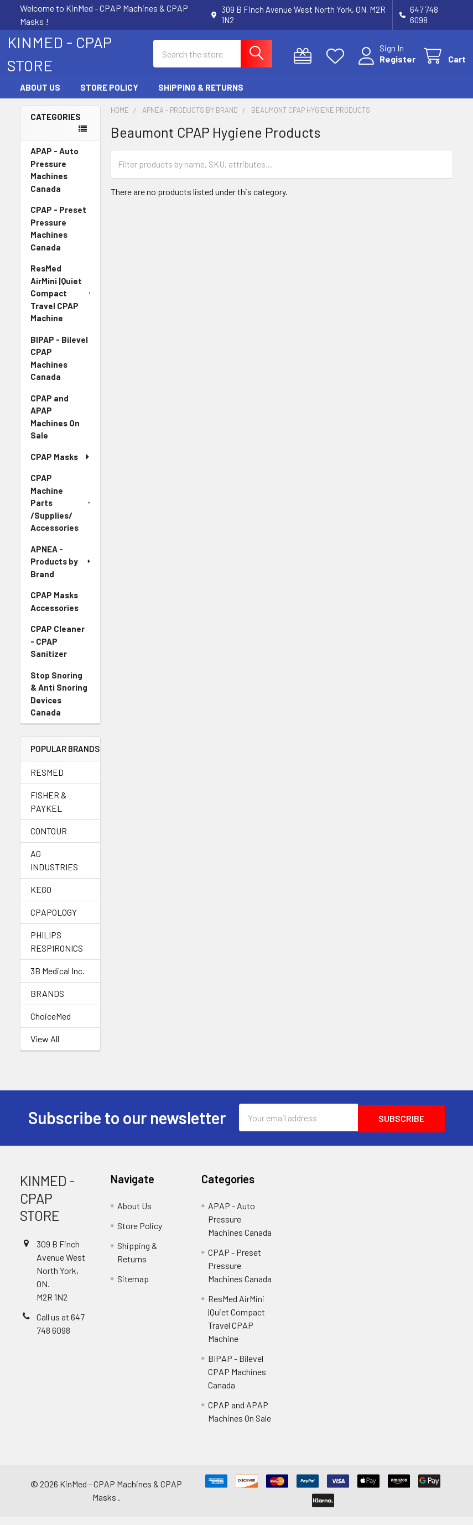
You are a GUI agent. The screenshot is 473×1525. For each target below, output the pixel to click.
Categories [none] (55, 126)
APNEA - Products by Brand (61, 570)
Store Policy (109, 97)
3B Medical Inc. (57, 980)
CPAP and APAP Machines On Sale (55, 426)
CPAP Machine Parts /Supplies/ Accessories (61, 512)
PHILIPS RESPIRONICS (56, 951)
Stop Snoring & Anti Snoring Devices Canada (58, 703)
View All (44, 1048)
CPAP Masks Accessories (54, 610)
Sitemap (133, 1287)
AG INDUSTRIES (54, 869)
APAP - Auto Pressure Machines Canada (54, 179)
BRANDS (47, 1002)
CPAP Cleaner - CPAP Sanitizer (57, 650)
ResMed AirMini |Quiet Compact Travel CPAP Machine (61, 302)
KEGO (40, 899)
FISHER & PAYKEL (48, 811)
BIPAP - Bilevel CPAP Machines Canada (59, 367)
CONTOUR (48, 840)
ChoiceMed (50, 1025)
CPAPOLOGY (53, 921)
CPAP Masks (60, 466)
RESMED (47, 781)
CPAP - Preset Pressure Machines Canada (58, 238)
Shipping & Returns (200, 97)
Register (385, 65)
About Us (40, 97)
